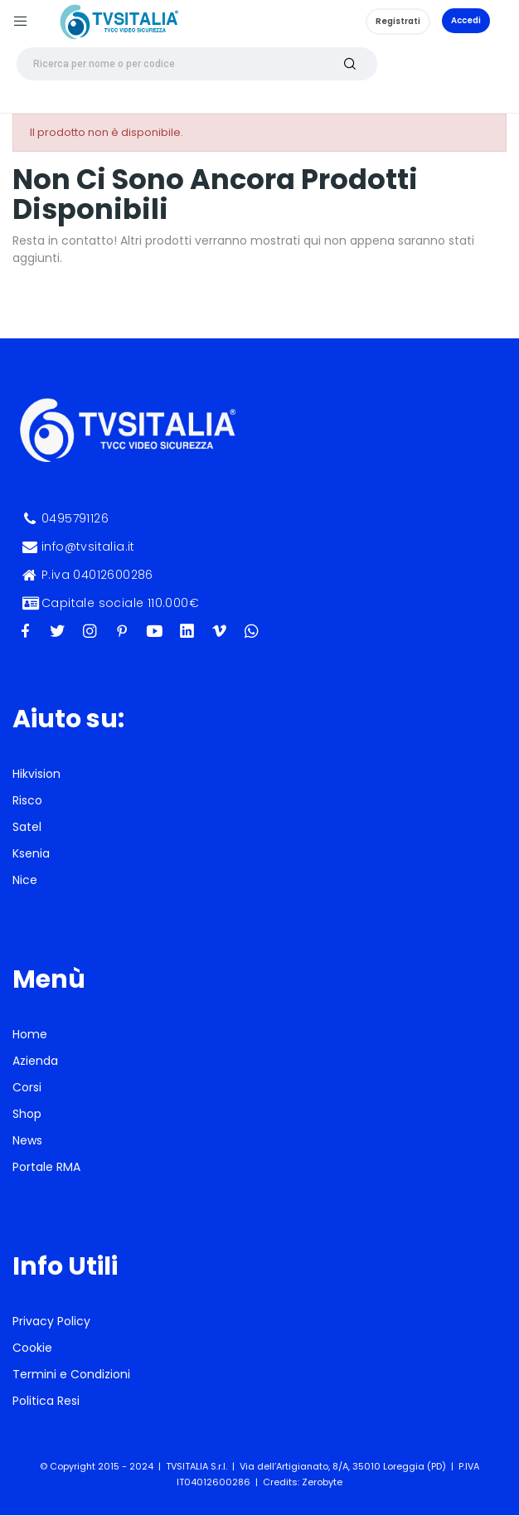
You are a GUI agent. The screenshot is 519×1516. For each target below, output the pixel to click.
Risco (27, 800)
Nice (24, 880)
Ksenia (31, 853)
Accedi (466, 20)
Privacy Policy (51, 1321)
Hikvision (36, 773)
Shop (26, 1113)
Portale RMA (46, 1167)
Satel (26, 827)
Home (29, 1034)
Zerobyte (322, 1482)
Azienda (35, 1060)
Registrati (398, 21)
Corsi (26, 1087)
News (27, 1140)
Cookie (32, 1347)
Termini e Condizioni (71, 1374)
